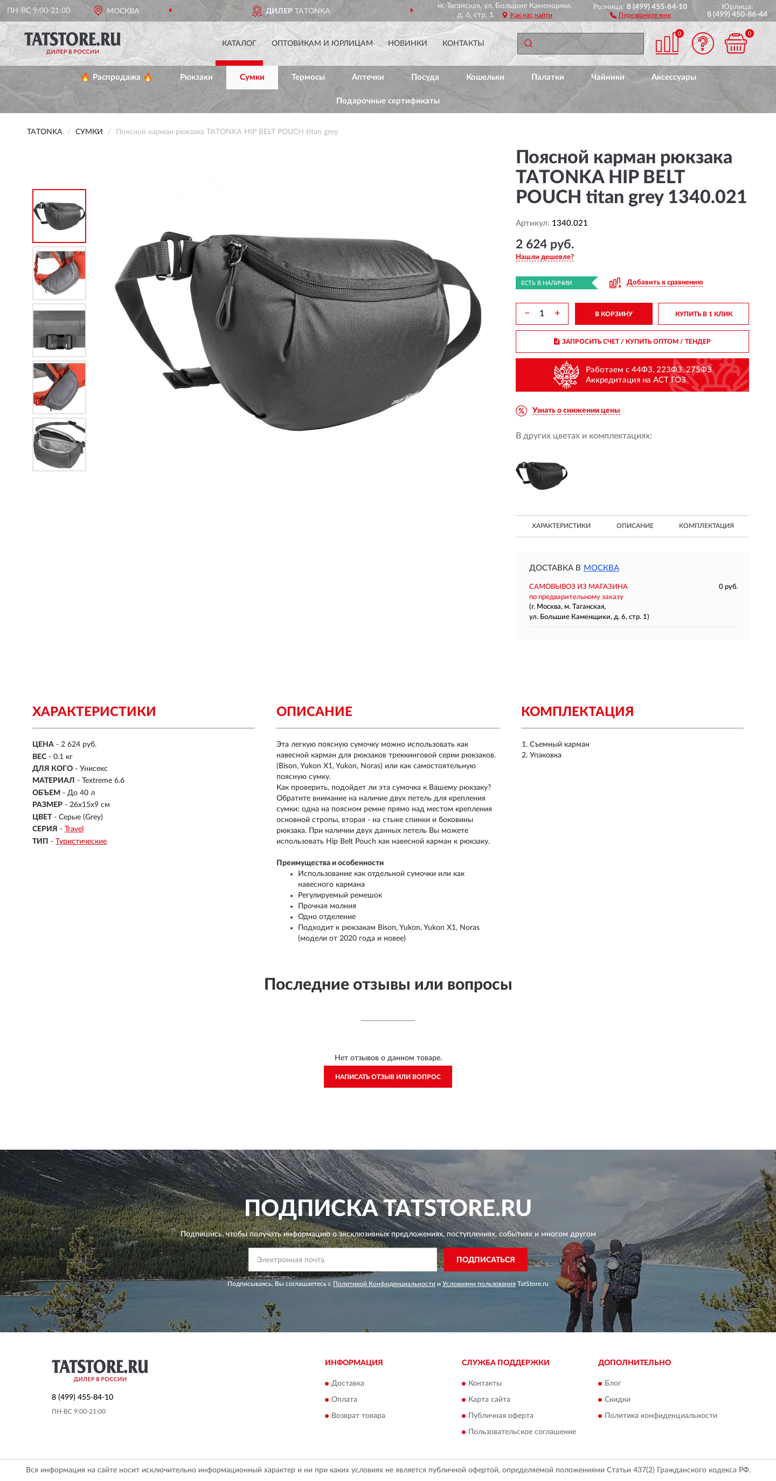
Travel (74, 829)
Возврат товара (358, 1416)
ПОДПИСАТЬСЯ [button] (485, 1260)
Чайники (608, 77)
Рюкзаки (196, 77)
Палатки (547, 77)
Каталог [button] (239, 43)
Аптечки (368, 77)
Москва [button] (601, 568)
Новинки (407, 43)
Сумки (252, 77)
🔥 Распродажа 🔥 (116, 77)
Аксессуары (674, 77)
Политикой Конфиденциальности (384, 1284)
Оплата (344, 1399)
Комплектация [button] (706, 526)
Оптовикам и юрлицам (322, 43)
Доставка (347, 1383)
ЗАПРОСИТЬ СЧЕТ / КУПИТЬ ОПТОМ (632, 341)
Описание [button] (635, 526)
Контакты (463, 43)
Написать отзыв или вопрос (388, 1077)
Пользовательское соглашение (522, 1432)
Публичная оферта (501, 1416)
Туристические (81, 841)
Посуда (425, 77)
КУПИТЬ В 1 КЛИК (703, 314)
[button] (640, 14)
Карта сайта (489, 1399)
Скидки (617, 1399)
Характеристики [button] (561, 526)
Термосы (308, 77)
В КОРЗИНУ (614, 314)
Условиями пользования (479, 1284)
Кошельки (485, 77)
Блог (613, 1383)
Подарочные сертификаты (388, 101)
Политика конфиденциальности (661, 1416)
